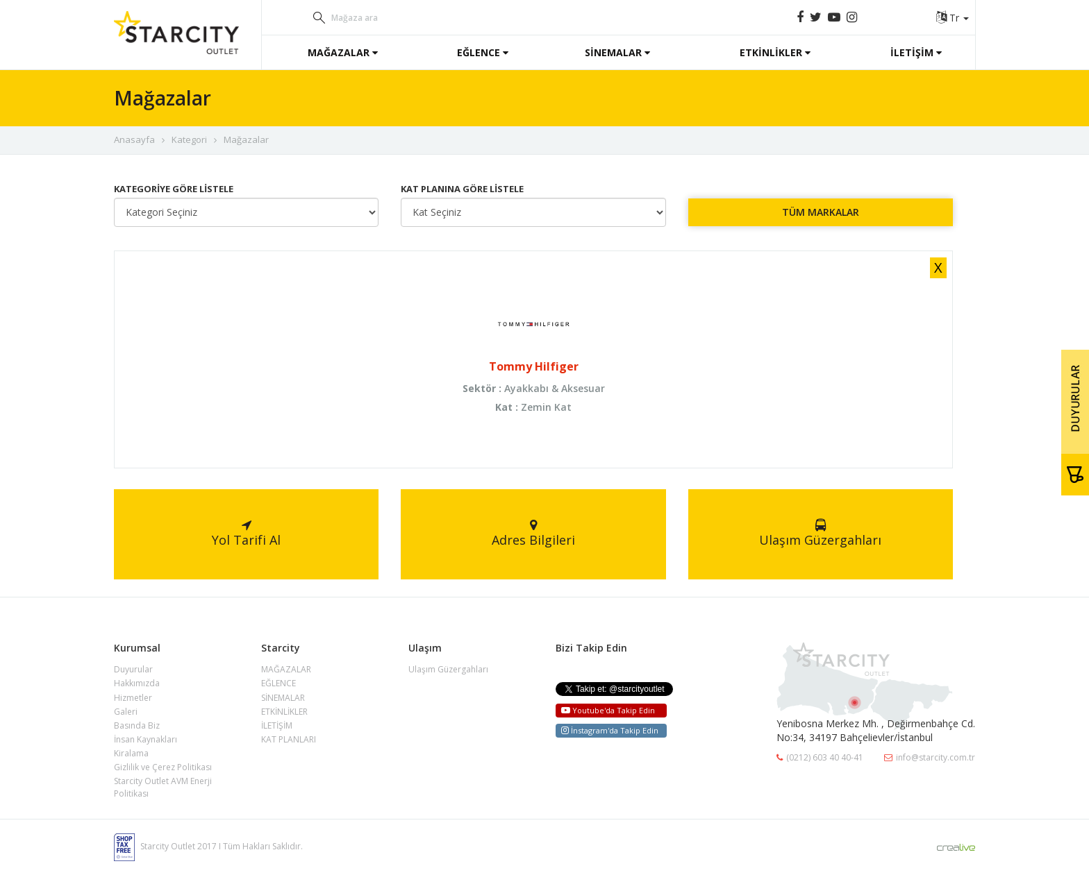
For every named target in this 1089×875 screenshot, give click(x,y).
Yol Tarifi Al (246, 533)
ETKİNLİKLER (775, 52)
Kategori (189, 139)
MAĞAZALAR (343, 52)
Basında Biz (137, 725)
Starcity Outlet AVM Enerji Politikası (163, 787)
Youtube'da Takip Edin (608, 710)
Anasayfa (134, 139)
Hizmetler (133, 698)
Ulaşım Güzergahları (820, 533)
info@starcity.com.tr (929, 757)
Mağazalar (246, 139)
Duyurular (133, 669)
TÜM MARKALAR (820, 212)
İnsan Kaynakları (145, 739)
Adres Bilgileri (533, 533)
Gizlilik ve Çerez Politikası (163, 767)
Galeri (126, 711)
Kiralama (131, 753)
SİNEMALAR (617, 52)
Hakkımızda (137, 683)
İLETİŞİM (916, 52)
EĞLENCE (482, 52)
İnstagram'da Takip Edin (609, 730)
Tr (952, 17)
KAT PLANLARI (288, 739)
